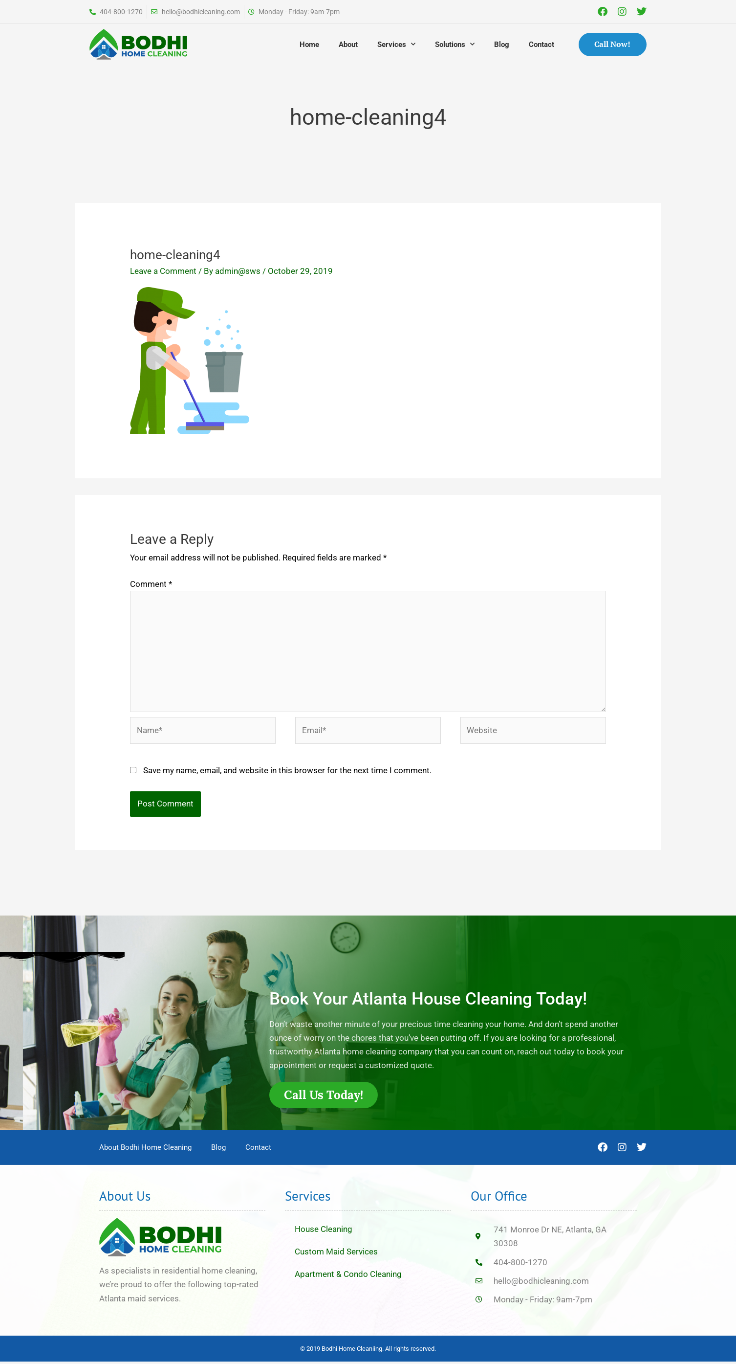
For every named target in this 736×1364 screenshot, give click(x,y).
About (348, 44)
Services (396, 44)
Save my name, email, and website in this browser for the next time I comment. (287, 772)
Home (309, 44)
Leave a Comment (163, 271)
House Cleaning (323, 1232)
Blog (501, 44)
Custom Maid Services (336, 1254)
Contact (541, 44)
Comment (151, 584)
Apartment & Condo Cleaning (348, 1277)
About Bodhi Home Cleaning (145, 1150)
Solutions (455, 44)
